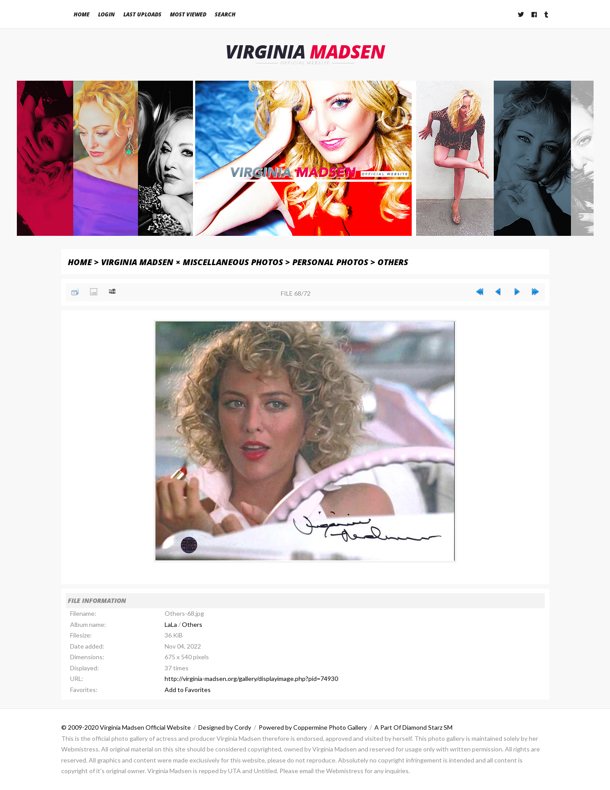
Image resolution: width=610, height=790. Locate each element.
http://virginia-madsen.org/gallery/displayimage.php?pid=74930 (251, 678)
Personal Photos (330, 261)
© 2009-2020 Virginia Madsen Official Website (126, 727)
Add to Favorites (188, 689)
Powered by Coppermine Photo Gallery (313, 727)
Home (82, 14)
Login (106, 14)
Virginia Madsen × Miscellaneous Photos (192, 261)
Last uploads (142, 14)
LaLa (171, 624)
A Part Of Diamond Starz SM (413, 727)
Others (393, 261)
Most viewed (188, 14)
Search (225, 14)
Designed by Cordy (224, 727)
